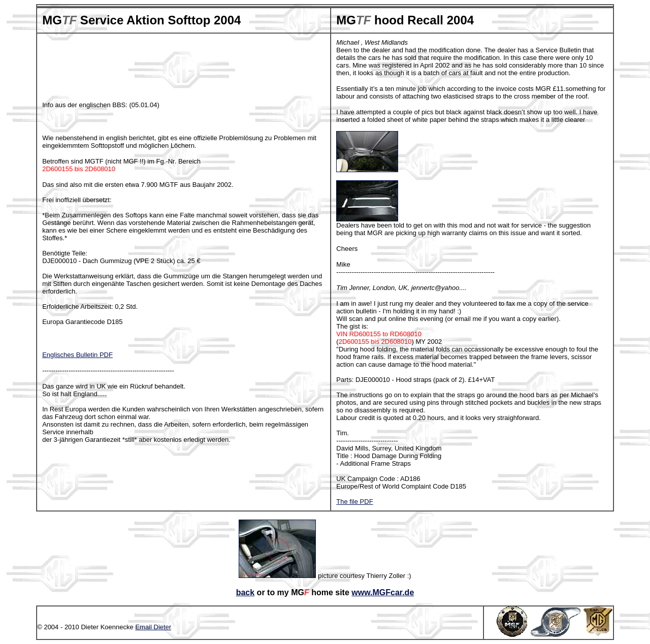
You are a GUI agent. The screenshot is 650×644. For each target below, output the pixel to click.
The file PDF (354, 501)
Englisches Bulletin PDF (77, 355)
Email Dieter (153, 627)
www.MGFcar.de (382, 592)
